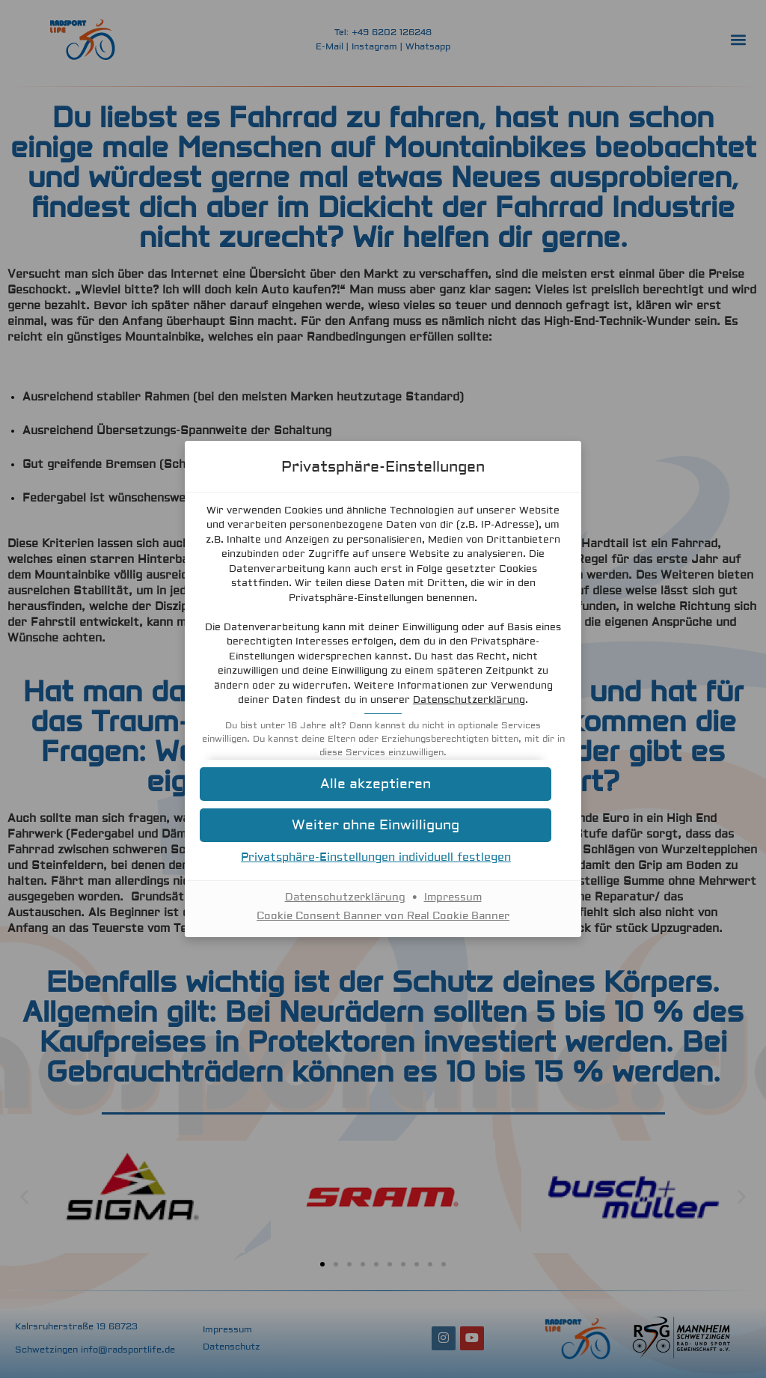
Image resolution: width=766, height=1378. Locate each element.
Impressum (453, 897)
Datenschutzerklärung (469, 700)
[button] (383, 784)
